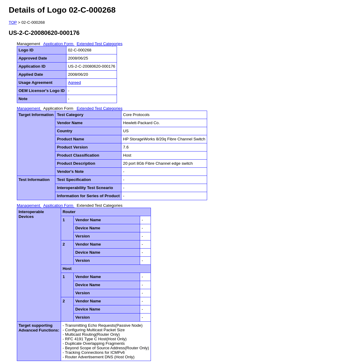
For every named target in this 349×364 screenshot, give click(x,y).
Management (29, 43)
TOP (13, 22)
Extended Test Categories (99, 43)
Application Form (59, 43)
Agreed (74, 82)
